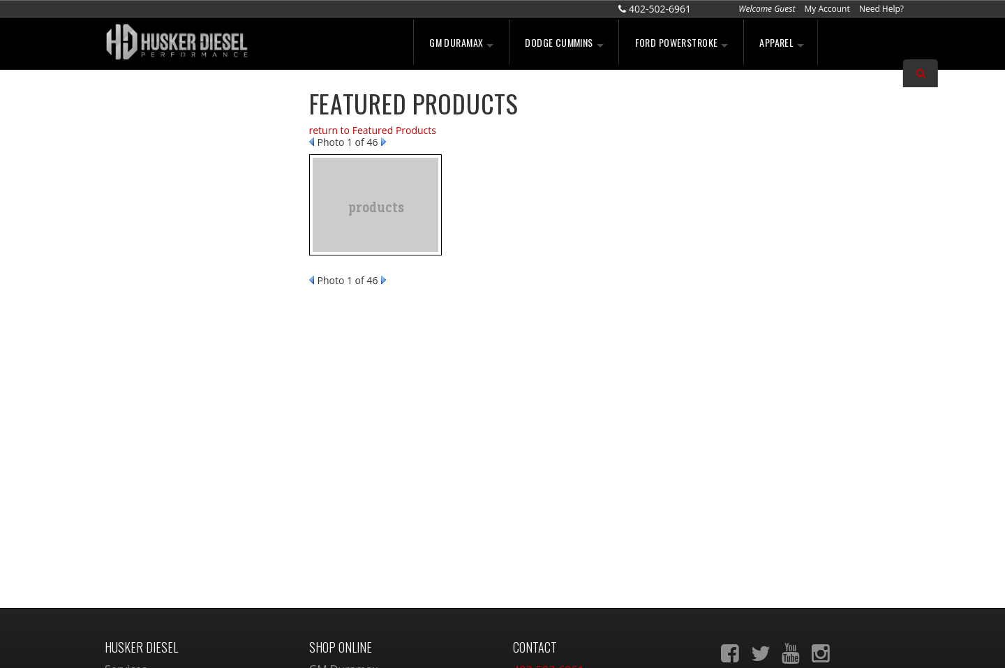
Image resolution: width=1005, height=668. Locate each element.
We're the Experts (173, 120)
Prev (311, 142)
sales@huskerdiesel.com (576, 531)
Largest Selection (171, 162)
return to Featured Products (372, 130)
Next (383, 142)
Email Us (152, 312)
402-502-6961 (162, 342)
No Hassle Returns (174, 236)
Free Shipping (163, 206)
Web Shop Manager (618, 642)
